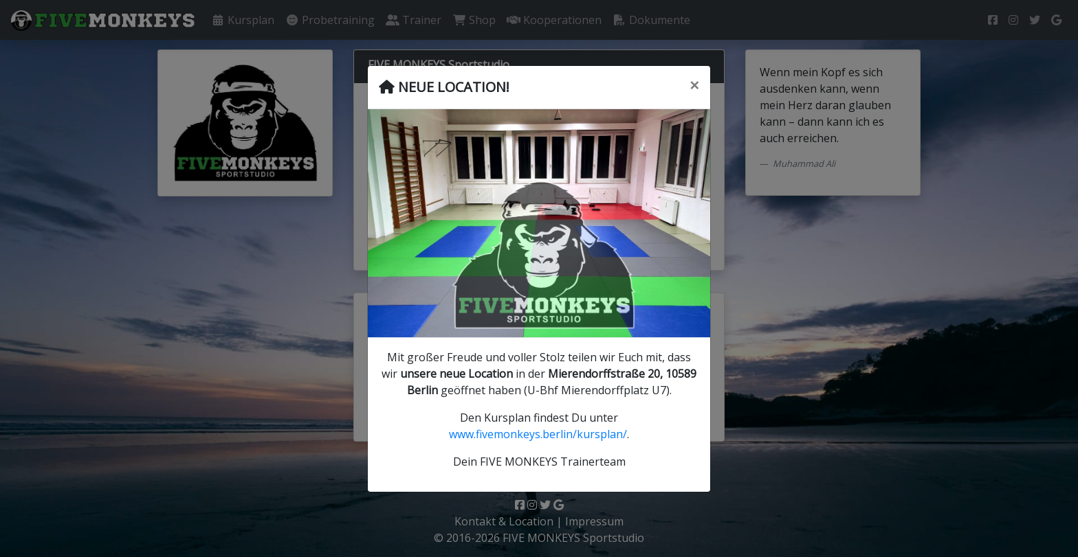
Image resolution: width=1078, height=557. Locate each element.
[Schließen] (694, 85)
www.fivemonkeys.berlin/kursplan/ (538, 434)
